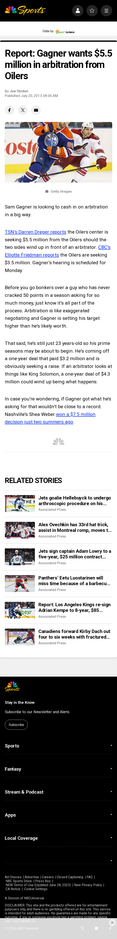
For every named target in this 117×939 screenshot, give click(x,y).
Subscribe (16, 725)
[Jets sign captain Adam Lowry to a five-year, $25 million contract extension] (20, 556)
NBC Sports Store (19, 881)
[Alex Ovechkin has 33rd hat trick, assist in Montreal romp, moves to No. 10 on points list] (20, 530)
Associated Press (52, 509)
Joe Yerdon (19, 91)
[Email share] (36, 110)
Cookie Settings (35, 889)
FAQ (89, 877)
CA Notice (13, 889)
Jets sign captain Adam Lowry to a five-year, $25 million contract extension (74, 554)
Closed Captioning (70, 877)
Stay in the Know (19, 702)
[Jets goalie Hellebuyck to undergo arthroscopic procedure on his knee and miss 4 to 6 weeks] (20, 503)
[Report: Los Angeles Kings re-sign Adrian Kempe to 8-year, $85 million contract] (20, 610)
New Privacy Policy (88, 885)
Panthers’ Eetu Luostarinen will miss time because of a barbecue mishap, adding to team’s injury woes (73, 580)
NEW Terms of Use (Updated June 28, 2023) (38, 885)
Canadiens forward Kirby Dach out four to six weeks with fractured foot (74, 634)
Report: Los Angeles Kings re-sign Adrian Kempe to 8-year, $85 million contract (74, 607)
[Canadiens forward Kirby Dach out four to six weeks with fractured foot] (20, 637)
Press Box (43, 881)
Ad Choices (13, 877)
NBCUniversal (34, 898)
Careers (48, 877)
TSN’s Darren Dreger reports (35, 232)
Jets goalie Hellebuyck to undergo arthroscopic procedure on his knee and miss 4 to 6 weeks (74, 500)
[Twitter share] (23, 110)
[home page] (25, 11)
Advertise (32, 877)
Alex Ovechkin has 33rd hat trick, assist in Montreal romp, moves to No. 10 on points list (74, 527)
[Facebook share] (9, 110)
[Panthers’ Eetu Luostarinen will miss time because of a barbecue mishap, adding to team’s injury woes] (20, 583)
